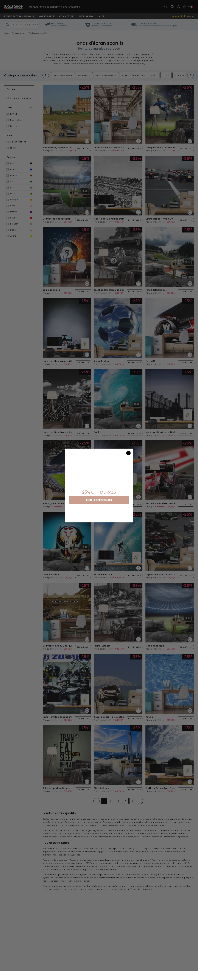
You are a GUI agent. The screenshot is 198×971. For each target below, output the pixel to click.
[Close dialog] (128, 453)
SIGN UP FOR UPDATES (99, 500)
